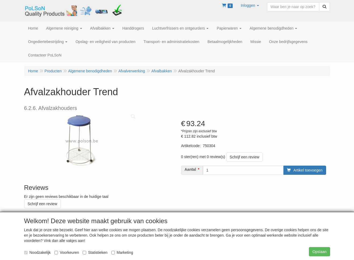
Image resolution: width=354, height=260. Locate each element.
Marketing (122, 252)
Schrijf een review (245, 157)
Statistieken (95, 252)
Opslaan (319, 252)
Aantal (190, 169)
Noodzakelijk (37, 252)
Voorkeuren (66, 252)
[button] (250, 5)
